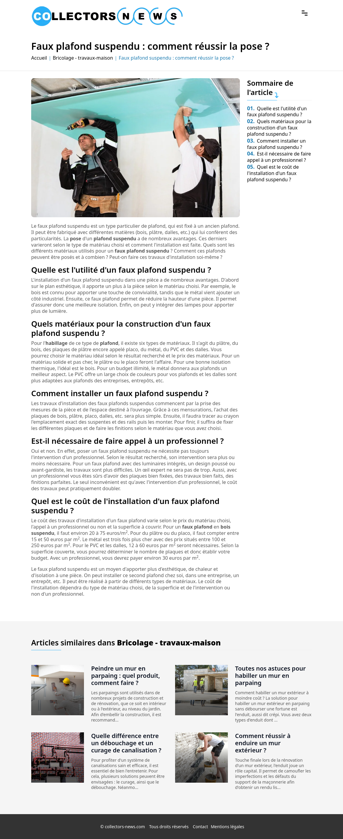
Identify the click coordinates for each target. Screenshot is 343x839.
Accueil (39, 58)
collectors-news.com (125, 826)
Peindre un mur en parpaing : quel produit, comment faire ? (125, 675)
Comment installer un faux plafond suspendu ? (276, 144)
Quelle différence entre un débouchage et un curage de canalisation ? (126, 743)
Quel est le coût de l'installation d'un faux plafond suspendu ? (273, 173)
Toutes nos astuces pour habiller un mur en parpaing (270, 675)
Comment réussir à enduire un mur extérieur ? (263, 743)
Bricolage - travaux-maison (83, 58)
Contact (200, 826)
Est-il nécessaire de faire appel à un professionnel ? (279, 156)
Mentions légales (227, 826)
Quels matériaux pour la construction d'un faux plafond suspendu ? (279, 127)
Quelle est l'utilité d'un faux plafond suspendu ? (277, 111)
